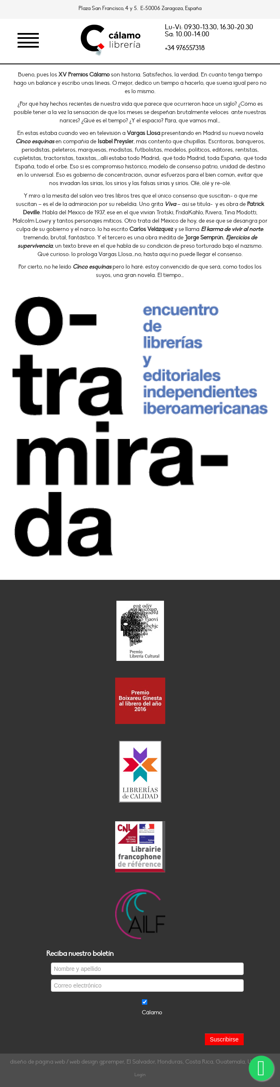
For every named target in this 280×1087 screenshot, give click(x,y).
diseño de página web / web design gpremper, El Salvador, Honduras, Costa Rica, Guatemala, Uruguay (140, 1061)
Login (140, 1074)
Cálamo (152, 1012)
